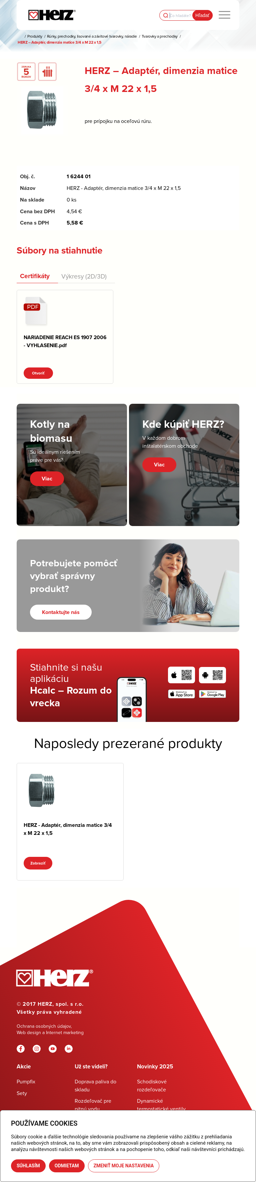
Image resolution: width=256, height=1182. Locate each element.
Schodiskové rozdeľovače (152, 1085)
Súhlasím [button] (28, 1165)
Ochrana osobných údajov (44, 1026)
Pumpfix (26, 1081)
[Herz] (52, 15)
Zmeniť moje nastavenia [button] (124, 1165)
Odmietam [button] (67, 1165)
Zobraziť (38, 863)
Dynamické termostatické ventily (161, 1104)
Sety (22, 1093)
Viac (47, 478)
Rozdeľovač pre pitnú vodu (93, 1104)
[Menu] (224, 15)
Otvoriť (38, 373)
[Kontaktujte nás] (61, 612)
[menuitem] (224, 15)
